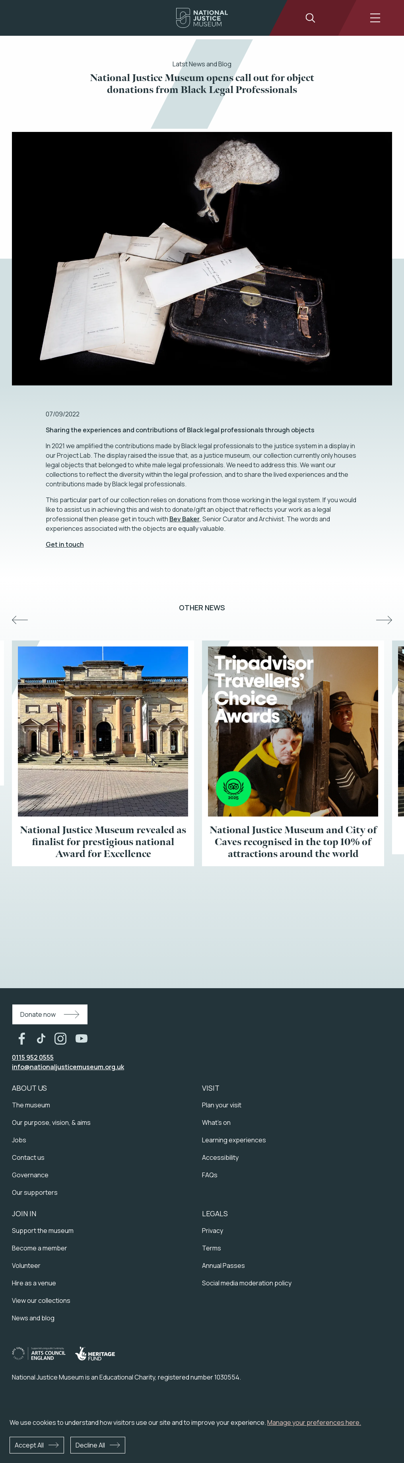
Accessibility (220, 1157)
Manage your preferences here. (314, 1422)
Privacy (212, 1230)
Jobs (19, 1140)
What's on (216, 1122)
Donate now (38, 1014)
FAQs (210, 1175)
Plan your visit (221, 1105)
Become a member (39, 1248)
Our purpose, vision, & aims (51, 1122)
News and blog (33, 1318)
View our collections (41, 1300)
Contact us (28, 1157)
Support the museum (43, 1230)
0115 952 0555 (33, 1057)
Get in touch (65, 544)
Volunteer (26, 1265)
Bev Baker (184, 519)
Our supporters (35, 1192)
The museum (31, 1105)
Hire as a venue (34, 1283)
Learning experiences (234, 1140)
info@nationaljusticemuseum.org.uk (68, 1066)
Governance (30, 1175)
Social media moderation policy (246, 1283)
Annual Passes (223, 1265)
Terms (211, 1248)
